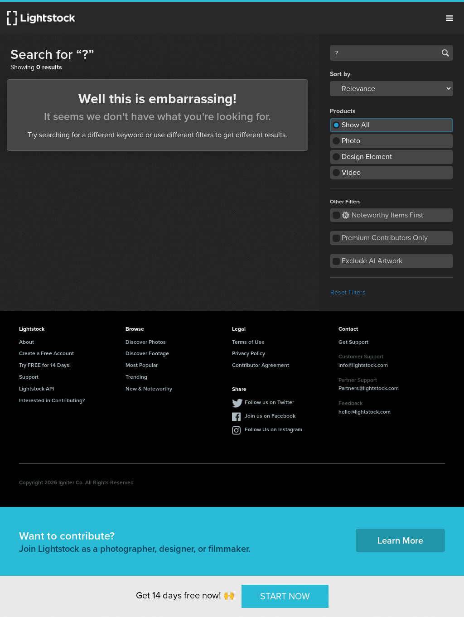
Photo (351, 140)
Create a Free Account (46, 353)
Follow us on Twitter (269, 402)
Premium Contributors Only (385, 237)
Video (351, 172)
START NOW (285, 596)
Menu (449, 18)
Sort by (340, 74)
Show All (356, 125)
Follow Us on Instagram (273, 429)
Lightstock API (36, 388)
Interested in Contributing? (52, 400)
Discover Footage (147, 353)
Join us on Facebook (270, 415)
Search (445, 53)
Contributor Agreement (260, 365)
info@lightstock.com (363, 365)
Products (343, 111)
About (26, 342)
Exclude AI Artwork (372, 260)
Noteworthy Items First (382, 215)
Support (29, 377)
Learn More (400, 540)
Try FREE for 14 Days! (45, 365)
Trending (136, 377)
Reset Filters (348, 292)
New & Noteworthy (149, 388)
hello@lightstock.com (364, 411)
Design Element (367, 156)
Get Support (353, 342)
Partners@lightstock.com (368, 388)
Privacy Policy (248, 353)
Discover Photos (146, 342)
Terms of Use (248, 342)
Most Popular (142, 365)
